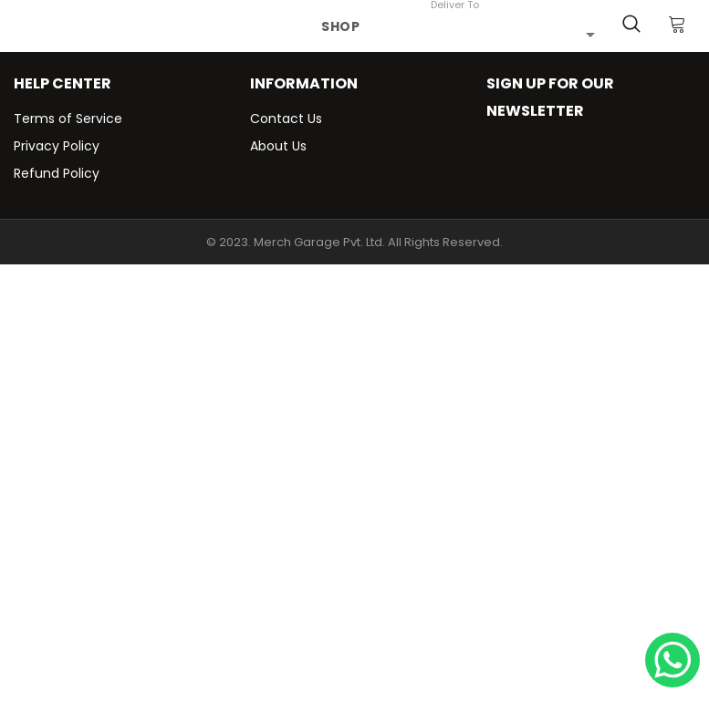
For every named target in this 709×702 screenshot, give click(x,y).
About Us (278, 146)
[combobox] (513, 34)
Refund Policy (56, 173)
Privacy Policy (56, 146)
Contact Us (286, 118)
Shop (340, 26)
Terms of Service (68, 118)
